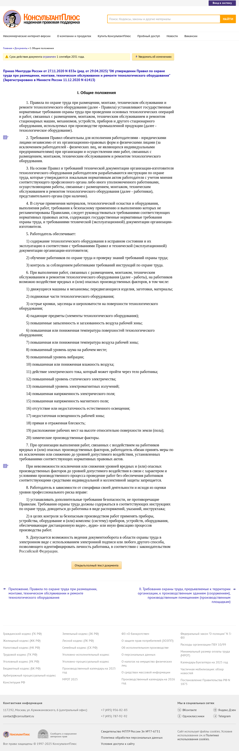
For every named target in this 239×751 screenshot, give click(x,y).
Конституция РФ (14, 682)
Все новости (189, 147)
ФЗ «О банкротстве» (135, 634)
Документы (21, 48)
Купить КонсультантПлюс (114, 36)
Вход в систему (222, 3)
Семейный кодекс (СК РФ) (79, 647)
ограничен (49, 56)
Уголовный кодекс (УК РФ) (21, 661)
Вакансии (190, 36)
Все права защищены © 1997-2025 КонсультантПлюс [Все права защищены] (40, 744)
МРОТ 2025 (70, 679)
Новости (172, 36)
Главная (7, 48)
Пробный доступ (148, 36)
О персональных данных (138, 654)
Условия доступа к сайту (117, 744)
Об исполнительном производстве (145, 647)
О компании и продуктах (74, 36)
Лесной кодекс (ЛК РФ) (78, 641)
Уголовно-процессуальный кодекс (85, 661)
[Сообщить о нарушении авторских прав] (57, 733)
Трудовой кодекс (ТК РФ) (20, 654)
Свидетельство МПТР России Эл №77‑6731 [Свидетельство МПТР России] (130, 731)
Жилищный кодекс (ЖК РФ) (21, 641)
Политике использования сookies (198, 737)
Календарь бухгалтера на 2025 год (204, 662)
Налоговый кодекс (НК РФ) (21, 647)
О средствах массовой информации (146, 672)
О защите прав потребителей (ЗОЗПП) (147, 641)
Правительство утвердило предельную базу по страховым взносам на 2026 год (207, 114)
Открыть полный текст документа (96, 565)
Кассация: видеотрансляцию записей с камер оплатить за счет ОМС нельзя (206, 74)
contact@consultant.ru (18, 716)
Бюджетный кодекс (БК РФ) (21, 668)
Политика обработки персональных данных (131, 737)
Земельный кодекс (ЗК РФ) (80, 634)
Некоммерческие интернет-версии (27, 36)
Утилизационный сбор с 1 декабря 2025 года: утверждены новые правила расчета (207, 135)
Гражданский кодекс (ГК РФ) (22, 634)
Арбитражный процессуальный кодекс (29, 675)
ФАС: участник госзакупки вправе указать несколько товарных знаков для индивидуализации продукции (205, 92)
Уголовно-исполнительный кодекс (85, 654)
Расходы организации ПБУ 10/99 (203, 644)
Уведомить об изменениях (155, 56)
